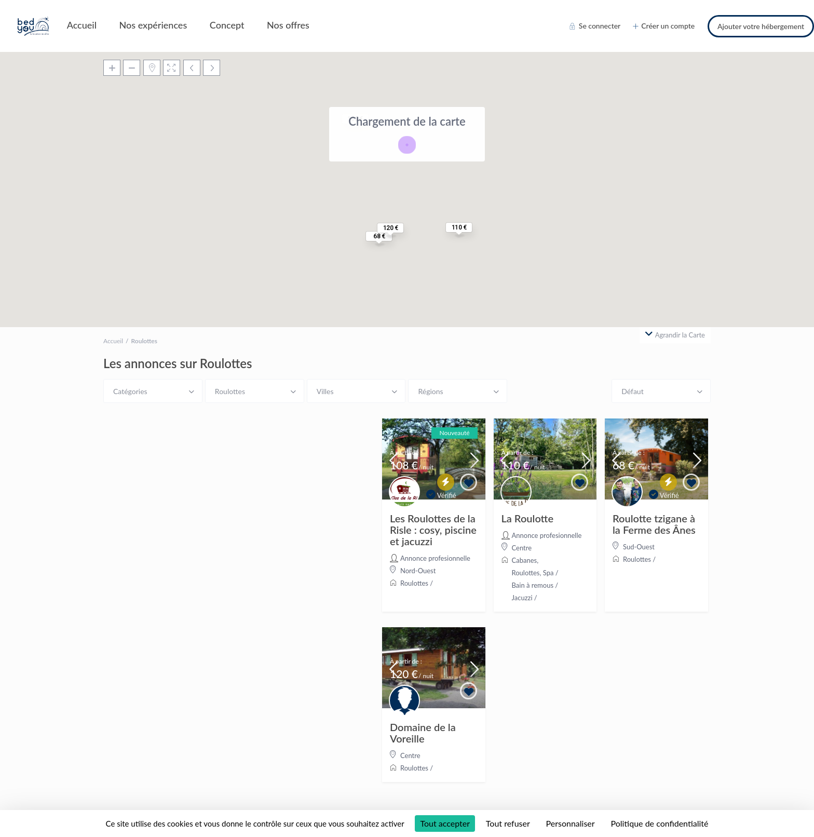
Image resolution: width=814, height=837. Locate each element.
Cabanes (524, 560)
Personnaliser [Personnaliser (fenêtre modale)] (570, 823)
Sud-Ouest (639, 547)
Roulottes (414, 583)
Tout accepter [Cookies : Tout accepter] (445, 823)
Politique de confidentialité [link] (659, 823)
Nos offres (288, 25)
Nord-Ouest (418, 570)
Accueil (82, 25)
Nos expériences (153, 25)
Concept (227, 25)
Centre (522, 548)
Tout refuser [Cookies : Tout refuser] (508, 823)
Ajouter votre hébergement (760, 26)
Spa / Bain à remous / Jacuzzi (535, 585)
